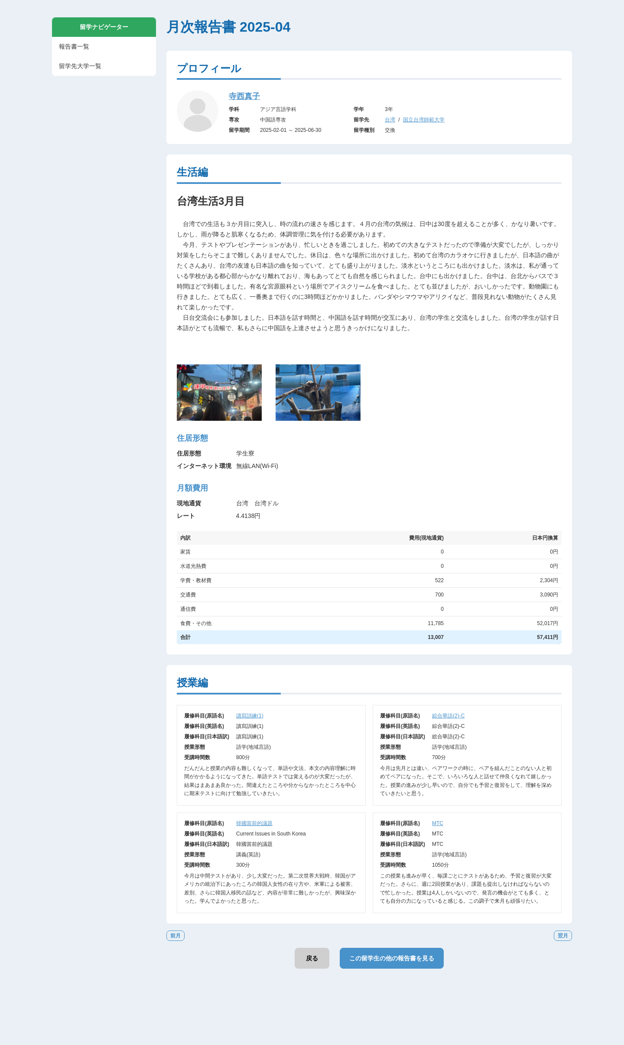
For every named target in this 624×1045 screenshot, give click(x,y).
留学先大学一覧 (80, 65)
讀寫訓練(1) (249, 716)
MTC (437, 823)
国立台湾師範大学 (424, 120)
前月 (175, 936)
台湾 (390, 120)
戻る (312, 958)
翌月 (563, 936)
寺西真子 (244, 96)
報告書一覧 (74, 46)
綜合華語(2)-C (448, 716)
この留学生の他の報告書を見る (391, 958)
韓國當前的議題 (254, 823)
